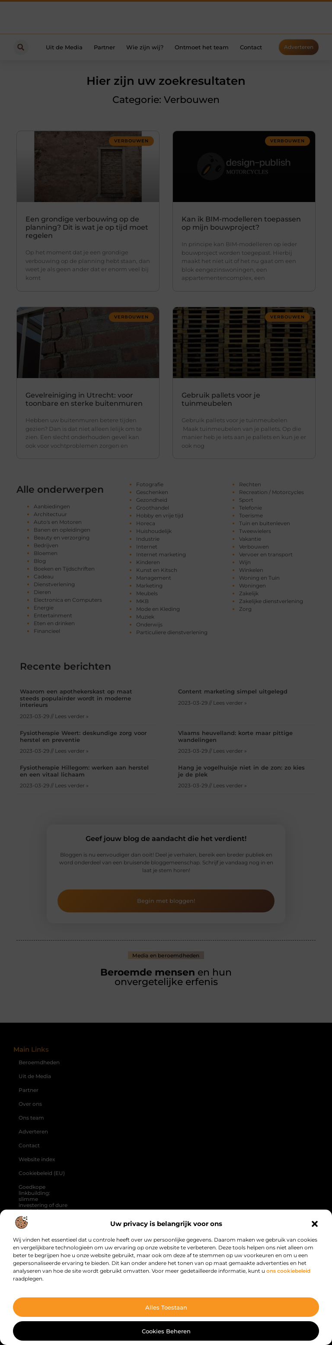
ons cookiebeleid (288, 1271)
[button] (314, 1224)
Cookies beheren (166, 1331)
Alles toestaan (166, 1307)
